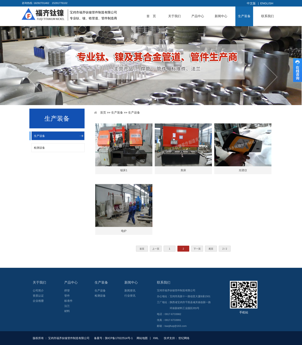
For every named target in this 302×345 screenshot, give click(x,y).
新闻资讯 (129, 290)
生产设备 (39, 135)
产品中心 (197, 16)
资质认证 (38, 295)
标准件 (68, 300)
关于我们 (174, 16)
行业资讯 (129, 295)
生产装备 (244, 16)
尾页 (211, 248)
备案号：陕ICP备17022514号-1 (113, 338)
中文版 (251, 3)
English (266, 3)
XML (155, 338)
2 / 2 (224, 248)
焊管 (67, 290)
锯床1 (123, 170)
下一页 (197, 248)
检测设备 (39, 147)
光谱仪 (243, 170)
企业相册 (38, 300)
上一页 (155, 248)
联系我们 (267, 16)
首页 (103, 112)
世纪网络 (183, 338)
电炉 (124, 230)
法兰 (67, 305)
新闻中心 (221, 16)
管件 (67, 295)
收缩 (297, 70)
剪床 (183, 170)
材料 (67, 311)
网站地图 (142, 338)
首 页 (151, 16)
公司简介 (38, 290)
